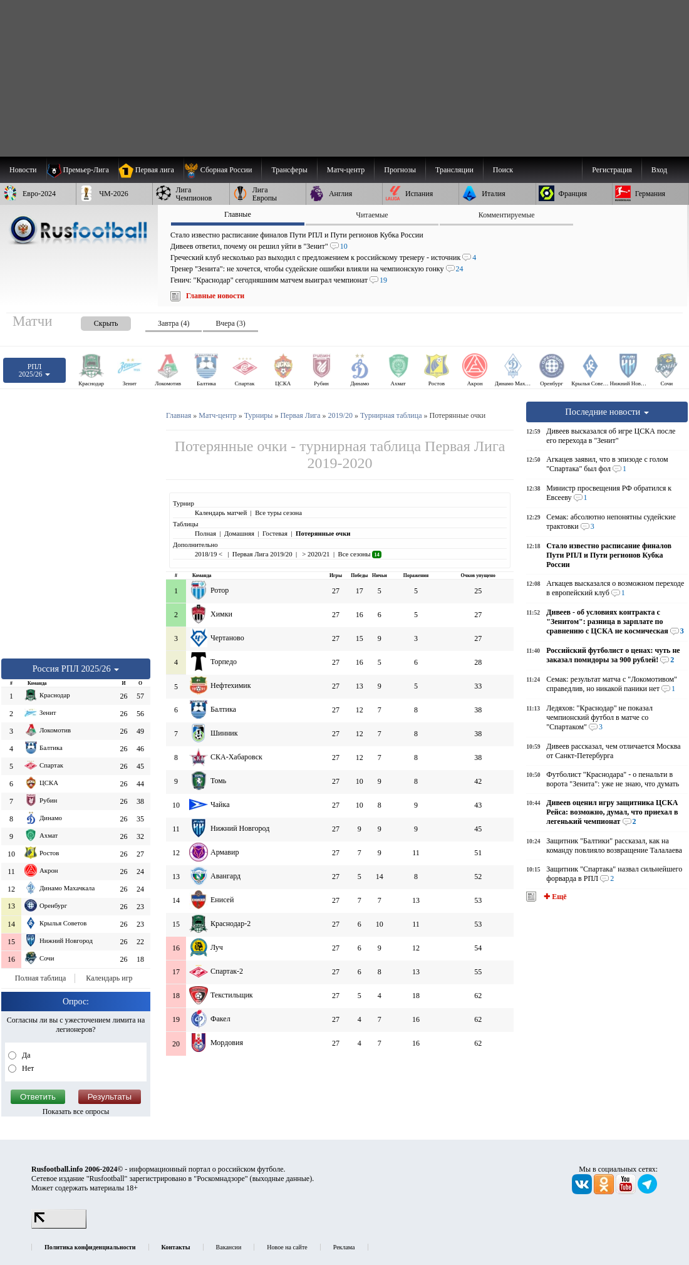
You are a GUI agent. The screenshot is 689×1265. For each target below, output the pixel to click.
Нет (27, 1068)
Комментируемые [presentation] (507, 215)
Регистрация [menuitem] (612, 169)
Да (25, 1055)
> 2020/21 (315, 554)
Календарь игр (109, 978)
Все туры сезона (278, 512)
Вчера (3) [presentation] (230, 323)
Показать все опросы (76, 1111)
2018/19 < (209, 554)
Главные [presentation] (237, 214)
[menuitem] (223, 170)
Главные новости (215, 295)
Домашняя (239, 533)
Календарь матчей (221, 512)
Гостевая (275, 533)
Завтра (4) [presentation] (173, 323)
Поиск (503, 169)
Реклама (344, 1247)
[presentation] (93, 321)
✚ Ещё (554, 896)
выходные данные (281, 1178)
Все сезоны (359, 554)
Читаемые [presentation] (372, 215)
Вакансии (229, 1247)
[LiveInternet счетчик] (58, 1226)
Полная (205, 533)
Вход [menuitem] (659, 169)
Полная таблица (40, 978)
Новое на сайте (287, 1247)
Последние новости (607, 412)
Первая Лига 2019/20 (262, 554)
